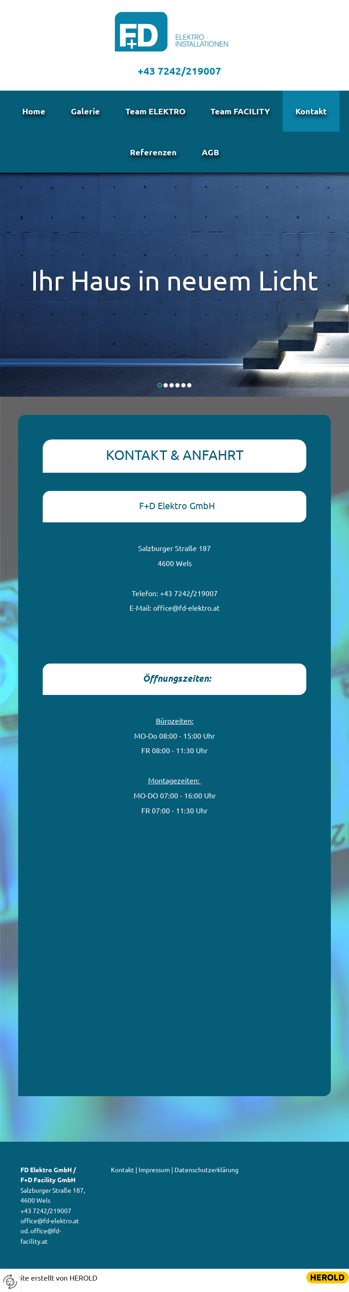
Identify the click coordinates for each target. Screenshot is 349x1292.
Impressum (154, 1174)
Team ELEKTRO (155, 112)
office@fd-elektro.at (186, 612)
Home (30, 112)
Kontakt (315, 112)
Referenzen (152, 155)
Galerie (83, 112)
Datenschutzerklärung (206, 1174)
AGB (211, 155)
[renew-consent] (10, 1282)
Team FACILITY (242, 112)
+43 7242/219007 (179, 71)
